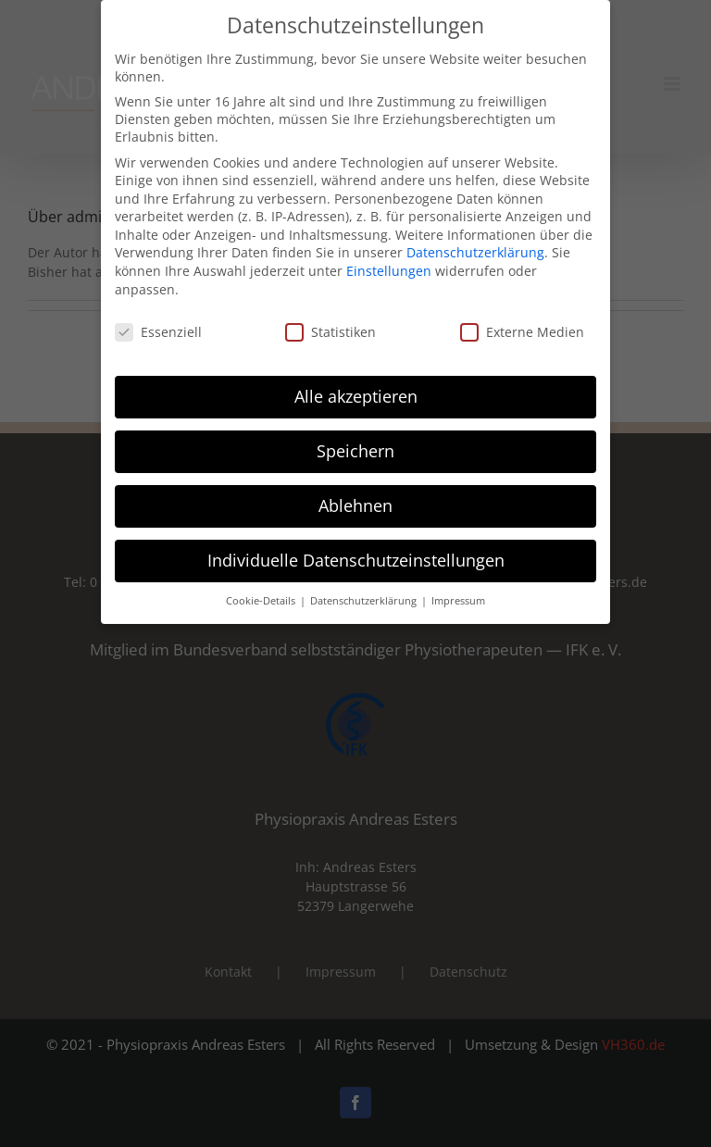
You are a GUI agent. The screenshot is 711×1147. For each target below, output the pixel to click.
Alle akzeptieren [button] (356, 383)
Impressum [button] (458, 587)
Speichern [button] (355, 438)
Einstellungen (388, 258)
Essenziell (158, 319)
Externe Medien (522, 319)
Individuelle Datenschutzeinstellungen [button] (356, 547)
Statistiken (330, 319)
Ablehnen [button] (355, 492)
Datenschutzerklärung (475, 240)
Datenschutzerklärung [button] (364, 587)
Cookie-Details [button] (262, 587)
